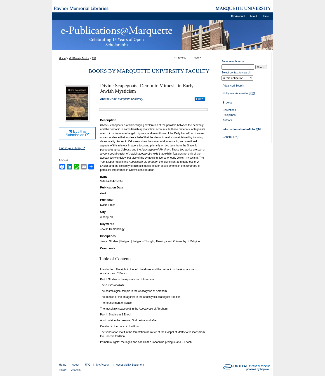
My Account (103, 364)
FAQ (87, 364)
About (75, 364)
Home (62, 58)
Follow (199, 98)
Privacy (62, 370)
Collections (229, 110)
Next (196, 57)
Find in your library (72, 148)
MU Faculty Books (79, 58)
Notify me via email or (239, 93)
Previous (181, 57)
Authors (227, 120)
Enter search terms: (233, 61)
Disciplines (229, 115)
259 (94, 58)
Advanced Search (233, 85)
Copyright (75, 370)
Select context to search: (236, 72)
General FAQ (230, 137)
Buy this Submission (77, 133)
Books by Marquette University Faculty (149, 71)
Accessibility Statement (130, 364)
